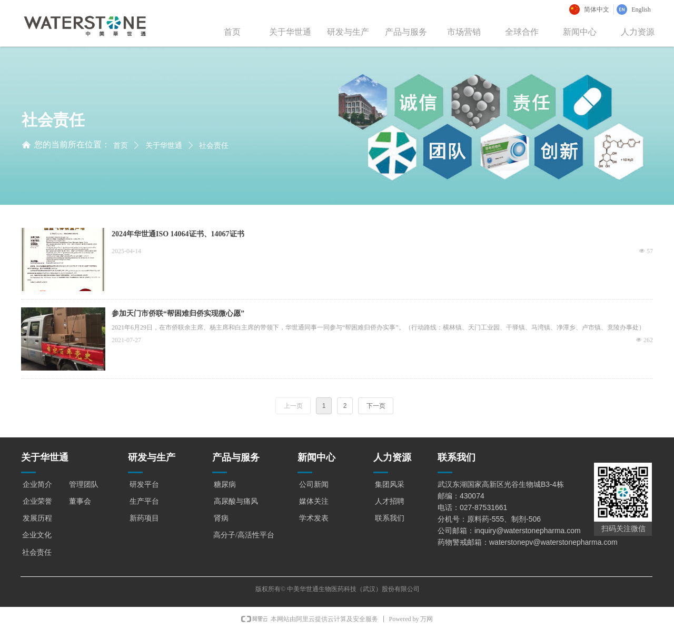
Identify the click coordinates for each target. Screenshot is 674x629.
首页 (232, 31)
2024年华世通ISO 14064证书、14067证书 (178, 234)
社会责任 (214, 145)
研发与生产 (348, 31)
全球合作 (522, 31)
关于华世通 (290, 31)
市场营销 (464, 31)
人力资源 (638, 31)
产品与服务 (406, 31)
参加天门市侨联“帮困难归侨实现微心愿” (178, 313)
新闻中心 (580, 31)
